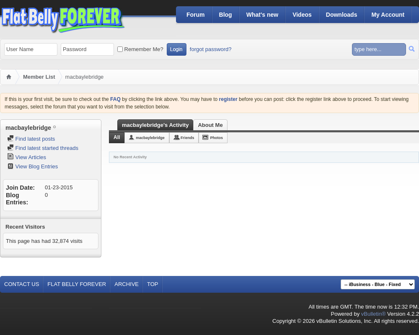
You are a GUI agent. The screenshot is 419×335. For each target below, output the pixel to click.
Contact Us (21, 284)
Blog (225, 14)
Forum (195, 14)
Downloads (341, 14)
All (117, 137)
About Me (210, 125)
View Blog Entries (32, 166)
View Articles (26, 157)
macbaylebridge (150, 138)
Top (152, 284)
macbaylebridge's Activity (155, 125)
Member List (39, 77)
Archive (126, 284)
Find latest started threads (42, 148)
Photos (216, 138)
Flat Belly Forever (76, 284)
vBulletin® (373, 314)
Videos (302, 14)
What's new (262, 14)
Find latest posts (31, 139)
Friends (187, 138)
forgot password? (211, 49)
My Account (387, 14)
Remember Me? (140, 49)
